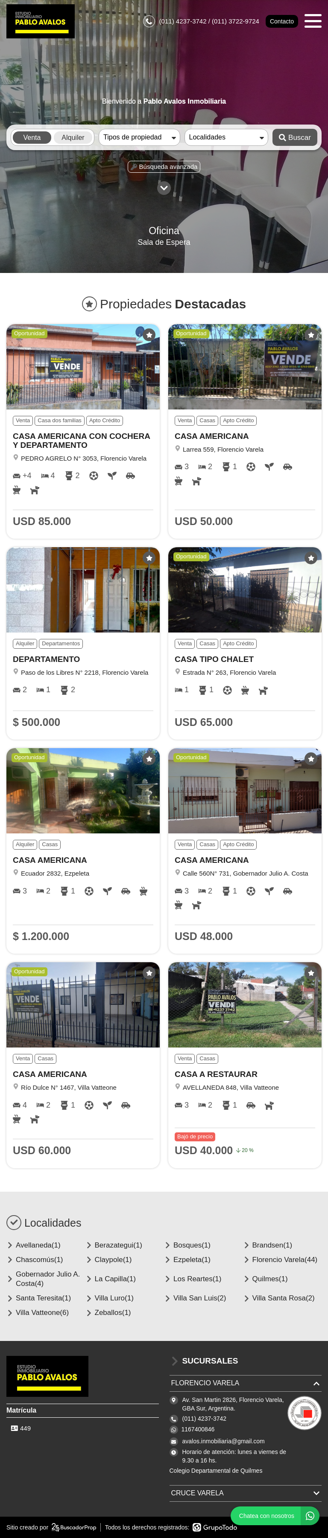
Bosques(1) (187, 1245)
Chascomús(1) (34, 1260)
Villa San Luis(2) (195, 1298)
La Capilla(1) (110, 1279)
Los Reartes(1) (192, 1279)
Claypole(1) (108, 1260)
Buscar (295, 137)
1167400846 (198, 1429)
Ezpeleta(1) (187, 1260)
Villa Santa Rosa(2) (279, 1298)
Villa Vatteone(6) (37, 1313)
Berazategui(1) (114, 1245)
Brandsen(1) (268, 1245)
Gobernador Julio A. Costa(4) (43, 1279)
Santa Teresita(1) (38, 1298)
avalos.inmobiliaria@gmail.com (223, 1441)
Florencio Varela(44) (280, 1260)
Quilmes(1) (265, 1279)
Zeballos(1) (108, 1313)
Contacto (282, 21)
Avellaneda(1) (33, 1245)
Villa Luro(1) (109, 1298)
